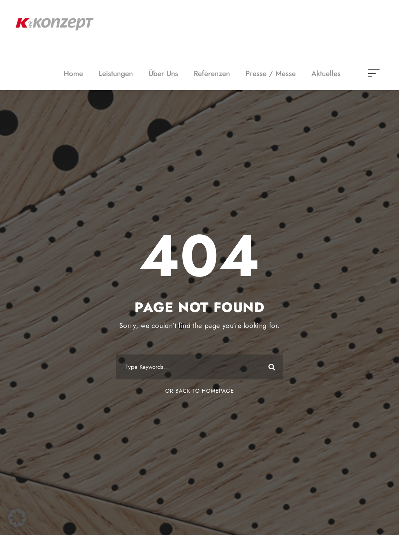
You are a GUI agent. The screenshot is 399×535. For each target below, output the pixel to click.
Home (73, 73)
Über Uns (163, 73)
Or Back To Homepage (199, 391)
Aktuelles (326, 73)
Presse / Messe (270, 73)
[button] (17, 518)
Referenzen (212, 73)
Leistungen (116, 73)
